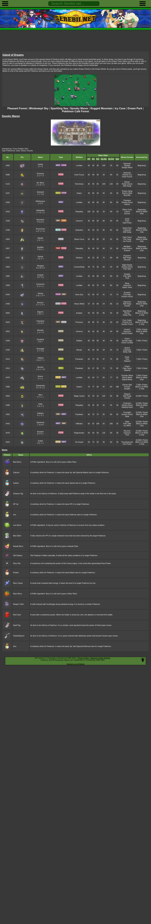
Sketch (127, 348)
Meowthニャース (40, 331)
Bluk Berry (17, 462)
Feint (127, 221)
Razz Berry (17, 594)
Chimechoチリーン (40, 285)
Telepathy (79, 212)
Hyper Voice (127, 287)
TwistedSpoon (18, 636)
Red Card (17, 615)
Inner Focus (79, 175)
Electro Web (127, 193)
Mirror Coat (127, 210)
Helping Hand (127, 407)
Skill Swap (127, 186)
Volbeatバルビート (40, 359)
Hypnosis (127, 163)
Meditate (127, 246)
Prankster (79, 359)
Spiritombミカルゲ (40, 423)
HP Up (15, 504)
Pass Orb (17, 563)
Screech (127, 293)
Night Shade (127, 265)
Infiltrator (79, 424)
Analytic (79, 313)
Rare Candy (18, 583)
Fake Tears (127, 237)
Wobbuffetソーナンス (40, 211)
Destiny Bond (127, 202)
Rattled (79, 341)
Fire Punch (127, 444)
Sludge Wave (127, 167)
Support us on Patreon (75, 664)
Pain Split (127, 269)
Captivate (127, 230)
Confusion (127, 403)
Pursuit (127, 387)
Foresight (127, 412)
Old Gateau (17, 555)
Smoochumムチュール (40, 230)
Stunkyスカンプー (40, 294)
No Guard (79, 442)
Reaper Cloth (18, 604)
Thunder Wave (127, 375)
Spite (127, 416)
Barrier (127, 182)
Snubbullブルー (40, 340)
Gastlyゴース (40, 165)
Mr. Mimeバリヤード (40, 184)
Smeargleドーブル (40, 350)
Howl (127, 219)
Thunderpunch (127, 442)
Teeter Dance (127, 184)
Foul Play (127, 294)
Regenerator (79, 433)
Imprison (127, 433)
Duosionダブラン (40, 433)
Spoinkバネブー (40, 257)
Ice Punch (127, 241)
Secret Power (127, 333)
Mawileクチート (40, 239)
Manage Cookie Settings (100, 658)
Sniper (79, 193)
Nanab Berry (18, 546)
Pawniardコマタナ (40, 322)
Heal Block (127, 311)
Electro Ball (127, 385)
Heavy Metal (79, 304)
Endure (127, 250)
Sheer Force (79, 239)
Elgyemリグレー (40, 313)
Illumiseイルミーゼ (40, 368)
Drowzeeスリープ (40, 175)
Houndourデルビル (40, 221)
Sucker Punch (127, 296)
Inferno (127, 204)
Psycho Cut (127, 175)
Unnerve (79, 221)
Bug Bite (127, 195)
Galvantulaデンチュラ (40, 387)
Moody (79, 350)
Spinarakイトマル (40, 193)
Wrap (127, 283)
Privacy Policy (83, 658)
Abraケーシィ (40, 396)
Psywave (127, 200)
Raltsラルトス (40, 405)
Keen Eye (79, 294)
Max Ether (17, 536)
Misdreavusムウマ (40, 202)
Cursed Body (79, 267)
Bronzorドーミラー (40, 304)
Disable (127, 165)
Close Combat (127, 343)
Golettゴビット (40, 442)
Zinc (14, 646)
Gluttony (79, 258)
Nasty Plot (127, 315)
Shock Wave (127, 377)
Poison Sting (127, 191)
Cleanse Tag (18, 494)
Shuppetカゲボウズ (40, 267)
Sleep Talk (127, 352)
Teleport (127, 394)
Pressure (79, 322)
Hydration (79, 230)
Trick (127, 278)
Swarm (79, 387)
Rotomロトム (40, 377)
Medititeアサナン (40, 248)
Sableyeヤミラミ (40, 414)
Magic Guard (79, 396)
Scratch (127, 329)
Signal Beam (127, 379)
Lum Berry (17, 525)
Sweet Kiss (127, 228)
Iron (14, 515)
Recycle (127, 260)
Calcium (16, 472)
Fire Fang (127, 239)
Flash (127, 357)
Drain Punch (127, 177)
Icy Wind (127, 426)
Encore (127, 213)
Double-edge (127, 341)
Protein (16, 573)
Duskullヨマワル (40, 276)
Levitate (79, 165)
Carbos (16, 483)
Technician (79, 184)
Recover (127, 431)
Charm (127, 212)
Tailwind (127, 361)
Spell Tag (16, 625)
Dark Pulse (127, 223)
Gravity (127, 306)
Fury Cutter (127, 320)
